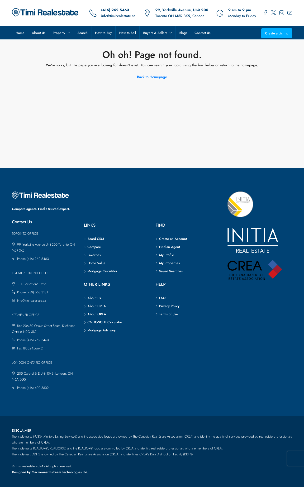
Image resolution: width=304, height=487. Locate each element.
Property (59, 32)
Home (20, 32)
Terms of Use (168, 314)
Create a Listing (276, 33)
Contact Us (202, 32)
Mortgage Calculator (102, 271)
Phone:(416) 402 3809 (33, 387)
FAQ (162, 298)
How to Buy (103, 32)
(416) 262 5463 (115, 10)
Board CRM (95, 238)
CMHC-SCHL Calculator (104, 322)
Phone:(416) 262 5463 (33, 258)
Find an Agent (169, 246)
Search (82, 32)
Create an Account (173, 238)
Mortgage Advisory (101, 330)
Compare (94, 246)
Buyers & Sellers (155, 32)
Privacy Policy (169, 306)
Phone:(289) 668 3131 (32, 292)
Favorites (94, 255)
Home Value (96, 263)
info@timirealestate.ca (118, 16)
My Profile (166, 255)
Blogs (183, 32)
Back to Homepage (152, 77)
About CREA (96, 306)
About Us (38, 32)
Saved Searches (171, 271)
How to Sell (127, 32)
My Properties (169, 263)
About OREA (96, 314)
